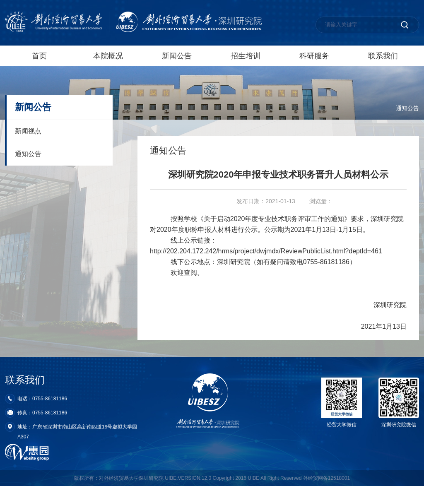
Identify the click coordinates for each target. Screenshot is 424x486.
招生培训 (245, 56)
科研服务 (314, 56)
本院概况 (108, 56)
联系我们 (383, 56)
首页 (39, 56)
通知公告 (407, 108)
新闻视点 (28, 131)
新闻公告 (177, 56)
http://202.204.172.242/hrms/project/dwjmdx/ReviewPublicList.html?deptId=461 (266, 251)
